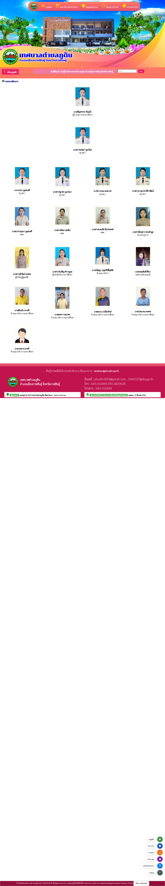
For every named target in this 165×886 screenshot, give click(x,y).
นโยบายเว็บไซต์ (96, 395)
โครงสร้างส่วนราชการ (67, 6)
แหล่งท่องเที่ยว (130, 6)
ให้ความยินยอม (141, 883)
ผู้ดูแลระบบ (14, 395)
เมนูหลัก (46, 6)
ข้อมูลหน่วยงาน (89, 6)
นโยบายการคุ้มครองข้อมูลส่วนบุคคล (115, 395)
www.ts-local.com (60, 395)
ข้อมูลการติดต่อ (109, 6)
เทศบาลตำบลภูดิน (38, 395)
